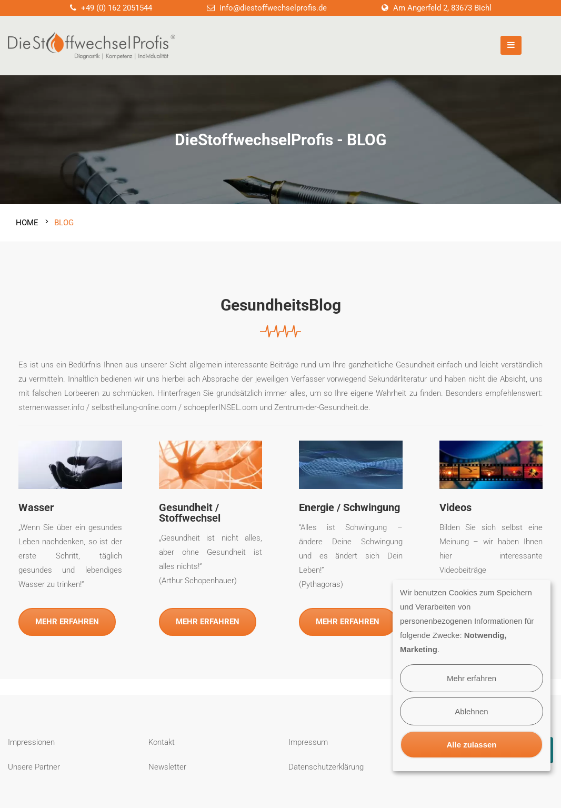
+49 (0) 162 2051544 (116, 8)
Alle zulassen (471, 744)
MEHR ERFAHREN (67, 620)
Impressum (308, 740)
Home (27, 221)
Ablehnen (471, 711)
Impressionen (31, 740)
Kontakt (161, 740)
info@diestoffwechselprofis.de (273, 8)
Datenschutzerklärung (326, 765)
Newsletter (167, 765)
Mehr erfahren (471, 678)
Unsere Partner (34, 765)
